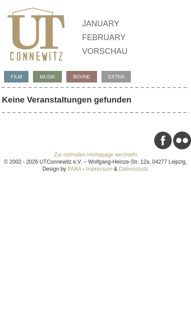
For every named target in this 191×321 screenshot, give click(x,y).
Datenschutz (134, 169)
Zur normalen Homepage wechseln (95, 155)
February (104, 37)
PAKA (74, 169)
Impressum (99, 169)
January (100, 23)
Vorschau (104, 51)
